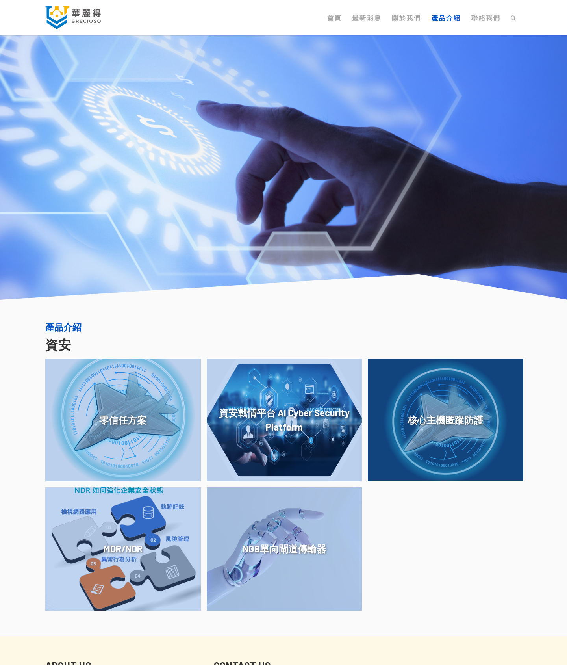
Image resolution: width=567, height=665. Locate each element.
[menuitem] (334, 17)
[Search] (514, 17)
